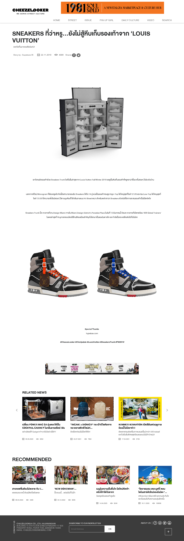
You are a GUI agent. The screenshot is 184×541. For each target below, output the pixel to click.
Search (167, 20)
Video (150, 20)
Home (56, 20)
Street (72, 20)
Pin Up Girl (107, 20)
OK (109, 529)
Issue (88, 20)
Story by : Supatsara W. (23, 55)
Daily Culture (130, 20)
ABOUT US (146, 523)
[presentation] (17, 410)
